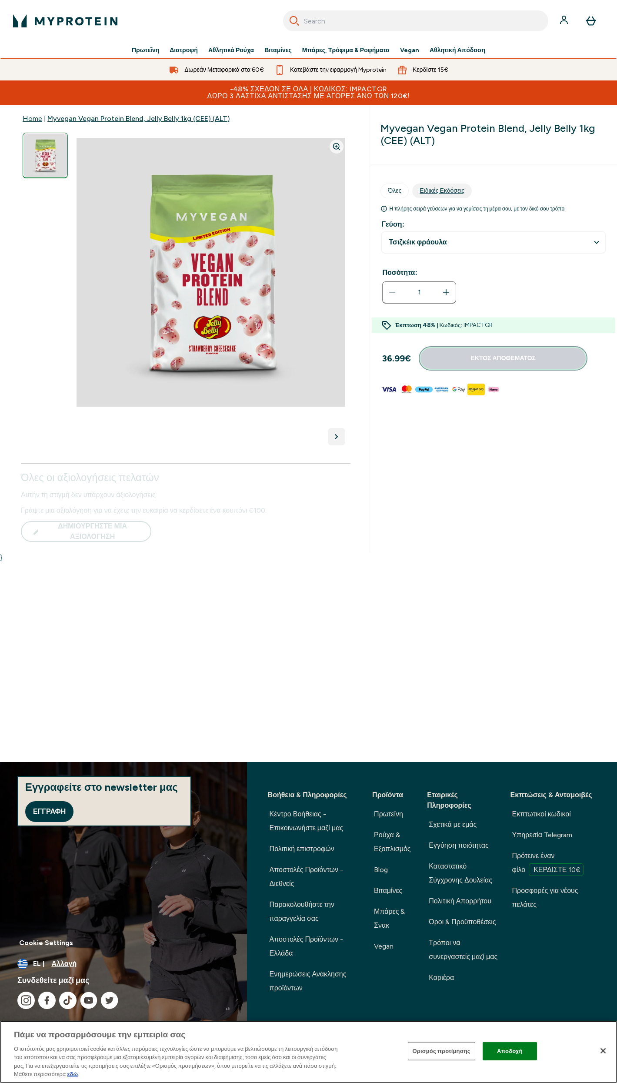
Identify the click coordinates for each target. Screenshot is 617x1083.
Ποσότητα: (399, 272)
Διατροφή (184, 50)
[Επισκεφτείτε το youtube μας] (88, 1000)
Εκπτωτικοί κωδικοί (541, 814)
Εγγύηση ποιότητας (458, 845)
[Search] (294, 20)
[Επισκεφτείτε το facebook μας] (47, 1000)
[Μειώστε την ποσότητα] (392, 292)
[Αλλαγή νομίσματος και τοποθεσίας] (123, 964)
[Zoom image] (337, 147)
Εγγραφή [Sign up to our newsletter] (49, 811)
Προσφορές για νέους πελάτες (545, 897)
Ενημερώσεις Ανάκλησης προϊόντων (308, 981)
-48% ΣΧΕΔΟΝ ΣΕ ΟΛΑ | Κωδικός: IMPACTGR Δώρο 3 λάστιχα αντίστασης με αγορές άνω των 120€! (308, 92)
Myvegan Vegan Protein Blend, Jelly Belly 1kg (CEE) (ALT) (138, 118)
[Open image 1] (45, 155)
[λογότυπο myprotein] (65, 21)
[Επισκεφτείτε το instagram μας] (26, 1000)
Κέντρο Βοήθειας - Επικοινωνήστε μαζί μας (307, 821)
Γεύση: (392, 224)
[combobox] (415, 20)
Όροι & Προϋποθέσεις (462, 922)
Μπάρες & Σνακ (389, 918)
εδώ (72, 1074)
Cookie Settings (46, 943)
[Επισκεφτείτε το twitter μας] (109, 1000)
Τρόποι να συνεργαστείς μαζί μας (463, 950)
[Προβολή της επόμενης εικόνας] (336, 436)
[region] (308, 1052)
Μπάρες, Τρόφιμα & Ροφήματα (346, 50)
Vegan (409, 50)
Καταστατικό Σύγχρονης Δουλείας (460, 873)
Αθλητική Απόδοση (457, 50)
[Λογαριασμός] (565, 21)
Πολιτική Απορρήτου (460, 901)
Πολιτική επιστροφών (302, 849)
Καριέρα (441, 977)
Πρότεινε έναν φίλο (548, 864)
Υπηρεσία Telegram (542, 835)
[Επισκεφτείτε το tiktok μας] (68, 1000)
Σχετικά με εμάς (453, 824)
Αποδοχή (510, 1051)
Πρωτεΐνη (145, 50)
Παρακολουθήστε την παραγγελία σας (302, 911)
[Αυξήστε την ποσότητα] (446, 292)
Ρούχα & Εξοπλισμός (392, 842)
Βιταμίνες (278, 50)
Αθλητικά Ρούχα (231, 50)
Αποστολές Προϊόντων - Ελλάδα (306, 946)
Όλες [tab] (394, 190)
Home (32, 118)
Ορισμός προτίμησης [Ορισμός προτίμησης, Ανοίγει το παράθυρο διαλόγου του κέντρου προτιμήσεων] (441, 1051)
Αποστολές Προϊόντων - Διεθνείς (306, 877)
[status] (419, 292)
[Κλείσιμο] (603, 1050)
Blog (381, 870)
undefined (493, 242)
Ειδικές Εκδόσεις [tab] (442, 190)
